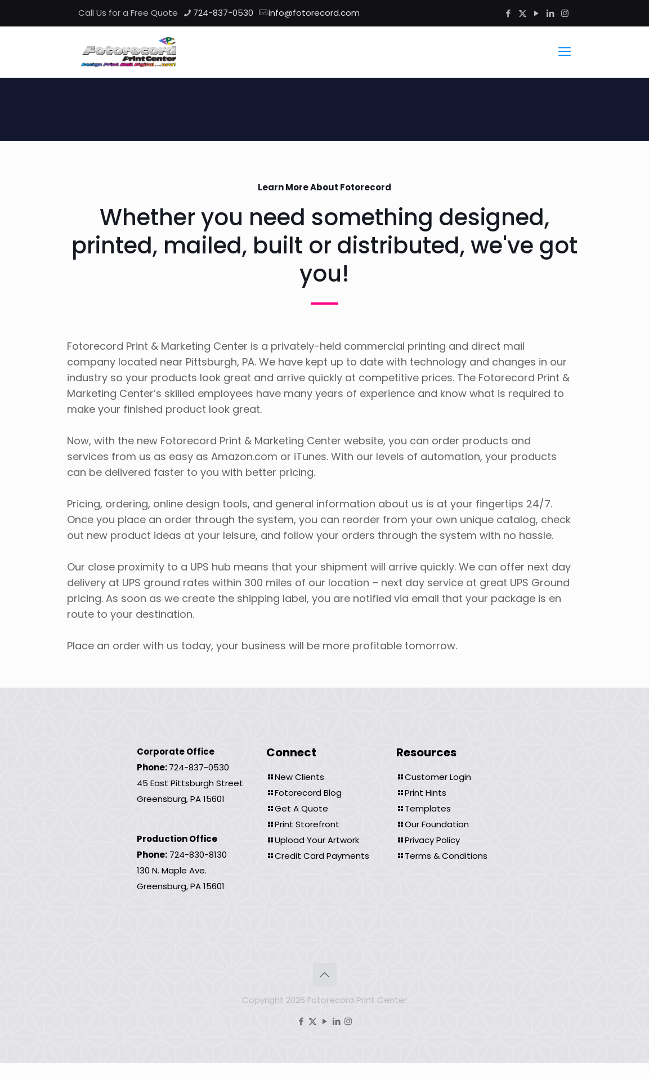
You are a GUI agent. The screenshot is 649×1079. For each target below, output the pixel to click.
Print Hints (425, 793)
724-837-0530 (199, 767)
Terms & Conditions (446, 856)
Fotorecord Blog (308, 793)
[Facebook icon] (508, 13)
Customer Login (438, 777)
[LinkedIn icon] (551, 13)
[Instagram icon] (565, 13)
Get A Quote (301, 808)
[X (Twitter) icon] (522, 13)
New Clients (299, 777)
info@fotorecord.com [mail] (314, 13)
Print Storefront (307, 824)
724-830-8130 (198, 854)
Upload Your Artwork (317, 840)
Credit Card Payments (322, 856)
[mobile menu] (564, 51)
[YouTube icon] (536, 13)
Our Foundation (437, 824)
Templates (428, 808)
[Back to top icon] (325, 975)
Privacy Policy (432, 840)
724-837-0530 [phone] (223, 13)
